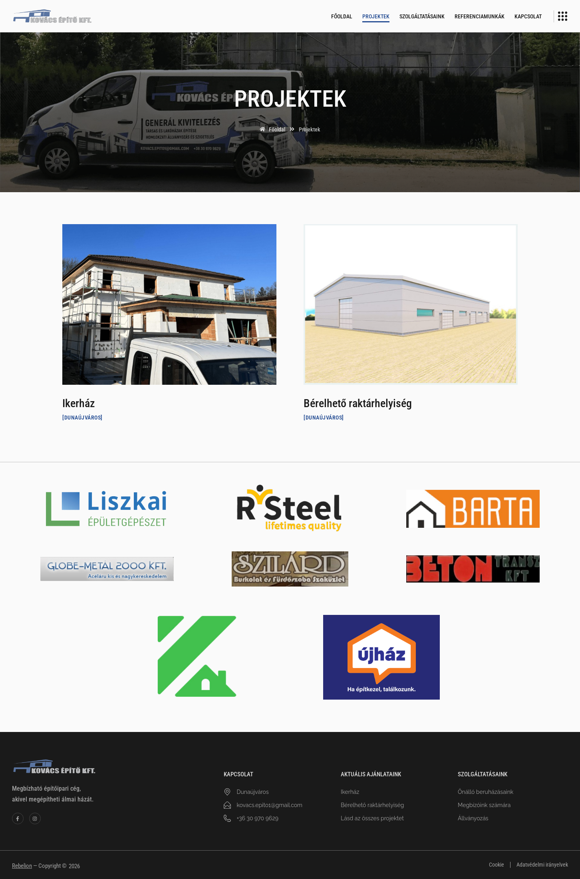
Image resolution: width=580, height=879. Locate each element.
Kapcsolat (528, 16)
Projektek (375, 16)
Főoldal (341, 16)
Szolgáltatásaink (422, 16)
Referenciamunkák (480, 16)
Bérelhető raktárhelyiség (358, 403)
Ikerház (78, 403)
